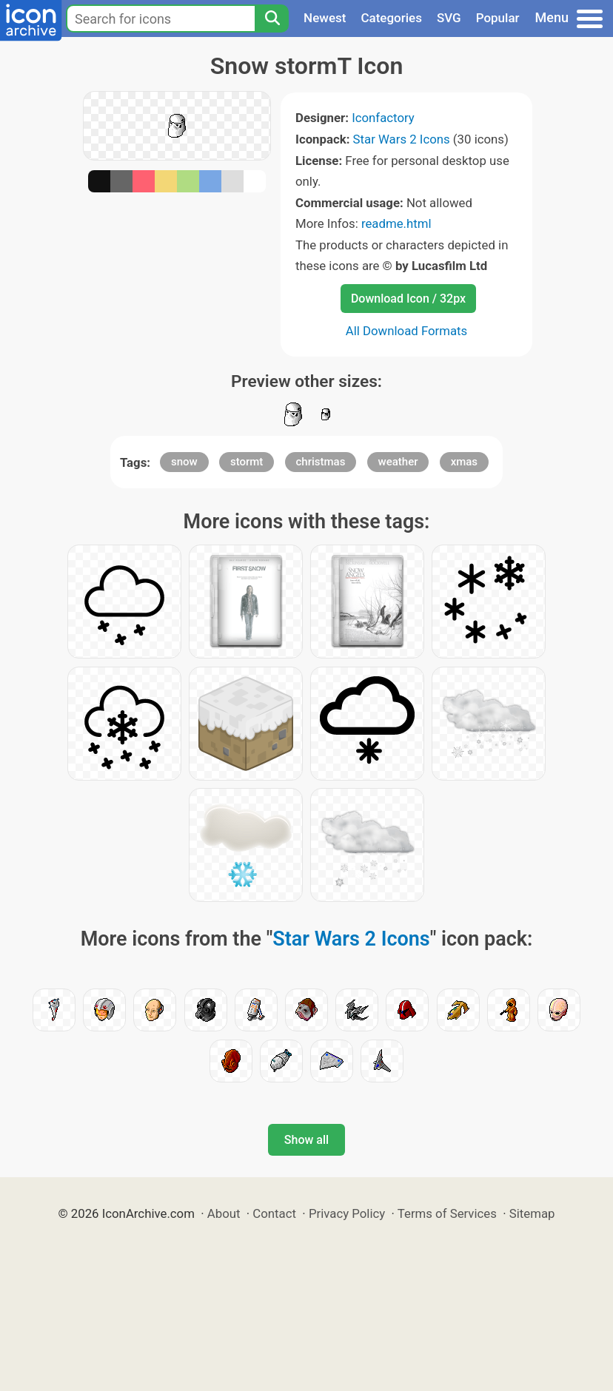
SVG (449, 17)
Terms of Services (447, 1213)
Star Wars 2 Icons (401, 139)
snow (184, 461)
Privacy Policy (347, 1213)
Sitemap (532, 1213)
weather (398, 461)
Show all (306, 1140)
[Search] (272, 18)
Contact (274, 1213)
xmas (464, 461)
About (224, 1213)
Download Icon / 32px (408, 299)
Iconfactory (383, 117)
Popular (498, 17)
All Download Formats (407, 330)
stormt (246, 461)
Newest (325, 17)
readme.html (396, 223)
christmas (321, 461)
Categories (391, 17)
